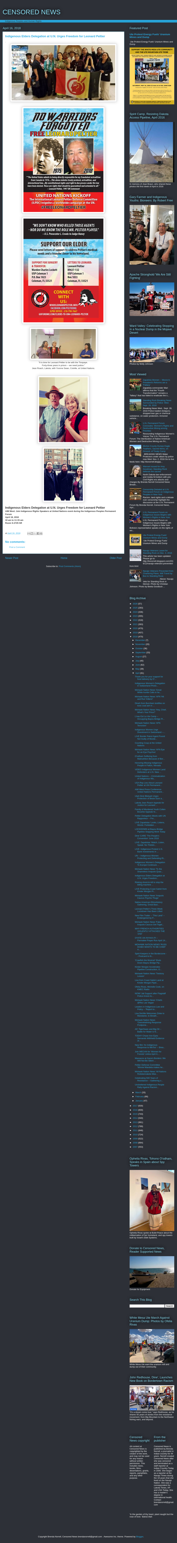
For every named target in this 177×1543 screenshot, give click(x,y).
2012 (135, 1126)
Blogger (139, 1536)
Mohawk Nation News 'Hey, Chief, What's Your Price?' (150, 710)
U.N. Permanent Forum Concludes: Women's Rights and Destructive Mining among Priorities (158, 427)
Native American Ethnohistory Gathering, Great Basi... (148, 903)
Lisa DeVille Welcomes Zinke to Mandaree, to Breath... (149, 1014)
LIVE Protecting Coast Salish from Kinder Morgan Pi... (151, 890)
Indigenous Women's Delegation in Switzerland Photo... (150, 684)
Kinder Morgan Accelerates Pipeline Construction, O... (148, 968)
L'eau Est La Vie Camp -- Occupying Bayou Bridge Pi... (150, 717)
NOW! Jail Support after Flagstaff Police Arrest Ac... (150, 994)
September (140, 652)
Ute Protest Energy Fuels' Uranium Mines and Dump (155, 536)
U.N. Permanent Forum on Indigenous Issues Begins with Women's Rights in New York (157, 515)
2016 (135, 1110)
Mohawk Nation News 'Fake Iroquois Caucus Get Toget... (149, 923)
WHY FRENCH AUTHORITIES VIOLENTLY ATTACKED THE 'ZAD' (150, 931)
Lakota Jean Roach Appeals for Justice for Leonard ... (149, 804)
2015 (135, 1114)
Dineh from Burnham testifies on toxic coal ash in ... (150, 704)
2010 (135, 1134)
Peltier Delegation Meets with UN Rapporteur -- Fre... (150, 817)
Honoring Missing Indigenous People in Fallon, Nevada (148, 764)
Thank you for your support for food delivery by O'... (149, 677)
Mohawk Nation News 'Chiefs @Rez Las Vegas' (148, 1001)
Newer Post (11, 558)
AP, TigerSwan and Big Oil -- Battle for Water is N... (148, 1030)
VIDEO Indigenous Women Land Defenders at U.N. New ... (150, 770)
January (139, 1100)
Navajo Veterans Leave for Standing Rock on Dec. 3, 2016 (157, 551)
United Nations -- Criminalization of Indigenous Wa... (150, 777)
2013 (135, 1122)
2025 (135, 608)
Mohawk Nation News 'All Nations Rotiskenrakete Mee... (150, 1072)
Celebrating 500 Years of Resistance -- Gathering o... (149, 1079)
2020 (135, 628)
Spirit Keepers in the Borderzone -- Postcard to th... (150, 954)
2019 (135, 632)
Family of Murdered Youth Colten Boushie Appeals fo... (150, 810)
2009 (135, 1138)
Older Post (116, 558)
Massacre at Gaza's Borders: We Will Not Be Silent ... (150, 1059)
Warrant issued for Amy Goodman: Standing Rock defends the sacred (155, 469)
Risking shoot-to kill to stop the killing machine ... (149, 883)
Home (64, 558)
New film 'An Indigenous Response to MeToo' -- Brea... (150, 1046)
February (139, 1096)
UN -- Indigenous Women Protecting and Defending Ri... (150, 856)
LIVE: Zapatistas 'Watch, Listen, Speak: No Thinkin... (149, 843)
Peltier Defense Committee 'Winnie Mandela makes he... (149, 1066)
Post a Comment (17, 547)
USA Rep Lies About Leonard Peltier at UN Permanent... (148, 784)
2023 (135, 616)
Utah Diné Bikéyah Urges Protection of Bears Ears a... (149, 797)
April (137, 673)
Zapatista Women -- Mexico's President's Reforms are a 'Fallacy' (156, 382)
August (139, 656)
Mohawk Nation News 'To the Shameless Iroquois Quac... (149, 870)
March (138, 1092)
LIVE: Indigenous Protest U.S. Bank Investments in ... (149, 850)
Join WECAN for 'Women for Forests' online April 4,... (148, 1052)
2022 (135, 620)
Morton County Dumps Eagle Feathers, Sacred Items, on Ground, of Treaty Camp (156, 448)
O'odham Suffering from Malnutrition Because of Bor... (150, 757)
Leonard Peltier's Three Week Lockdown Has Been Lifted (148, 910)
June (138, 665)
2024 (135, 612)
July (137, 661)
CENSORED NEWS (32, 12)
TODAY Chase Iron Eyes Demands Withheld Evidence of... (149, 1038)
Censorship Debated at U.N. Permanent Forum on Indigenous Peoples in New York (158, 492)
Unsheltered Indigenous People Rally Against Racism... (149, 1085)
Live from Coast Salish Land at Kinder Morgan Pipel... (149, 981)
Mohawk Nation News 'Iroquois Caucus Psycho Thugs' (149, 896)
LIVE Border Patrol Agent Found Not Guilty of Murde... (150, 737)
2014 (135, 1118)
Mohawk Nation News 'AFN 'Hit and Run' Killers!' (149, 697)
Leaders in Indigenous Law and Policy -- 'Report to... (149, 1008)
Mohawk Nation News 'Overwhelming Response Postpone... (148, 1022)
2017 (135, 1106)
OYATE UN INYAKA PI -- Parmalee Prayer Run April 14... (151, 939)
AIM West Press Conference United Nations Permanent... (149, 790)
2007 (135, 1147)
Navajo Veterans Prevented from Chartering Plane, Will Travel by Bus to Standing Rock (158, 573)
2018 (135, 636)
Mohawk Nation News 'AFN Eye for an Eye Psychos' (150, 750)
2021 (135, 624)
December (140, 640)
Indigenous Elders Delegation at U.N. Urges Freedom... (150, 876)
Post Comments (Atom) (70, 566)
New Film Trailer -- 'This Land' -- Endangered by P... (150, 916)
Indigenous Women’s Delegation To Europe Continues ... (150, 863)
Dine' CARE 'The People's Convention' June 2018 (147, 837)
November (140, 644)
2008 (135, 1142)
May (137, 669)
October (139, 648)
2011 (135, 1130)
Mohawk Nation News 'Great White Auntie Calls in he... (148, 691)
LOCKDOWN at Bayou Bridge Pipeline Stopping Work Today (150, 830)
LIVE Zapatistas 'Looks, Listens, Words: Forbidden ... (150, 823)
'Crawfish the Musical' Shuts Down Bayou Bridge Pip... (148, 961)
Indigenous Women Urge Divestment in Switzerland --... (150, 730)
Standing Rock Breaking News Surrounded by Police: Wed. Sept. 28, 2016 (157, 403)
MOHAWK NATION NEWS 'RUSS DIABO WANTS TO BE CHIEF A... (150, 947)
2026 (135, 603)
